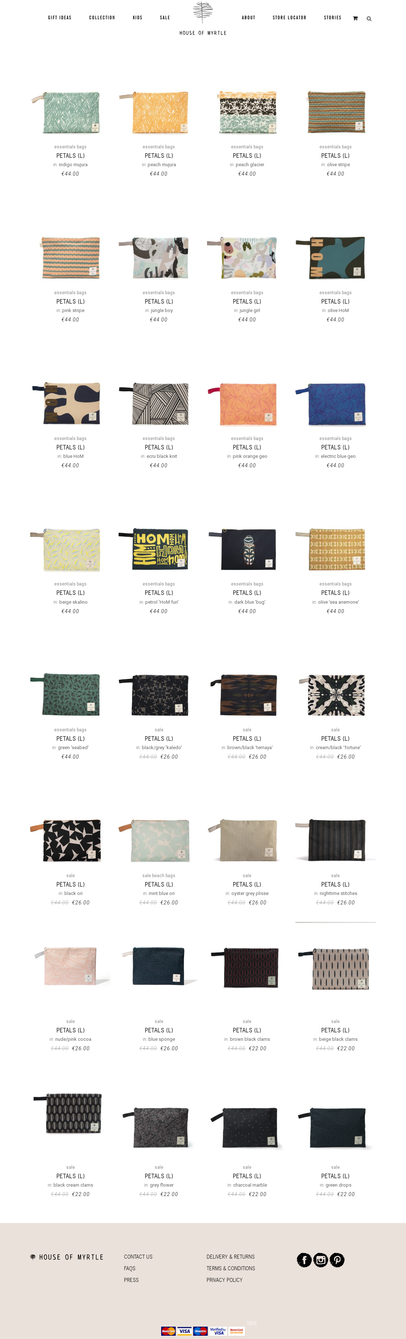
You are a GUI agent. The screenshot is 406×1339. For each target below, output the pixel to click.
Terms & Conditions (231, 1268)
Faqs (129, 1268)
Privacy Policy (225, 1280)
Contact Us (138, 1257)
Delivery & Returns (231, 1257)
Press (131, 1280)
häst (252, 1322)
